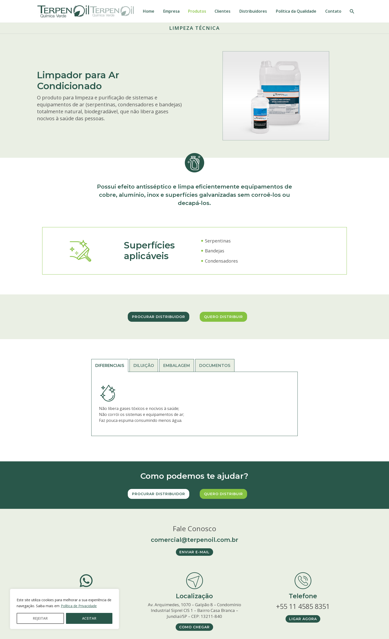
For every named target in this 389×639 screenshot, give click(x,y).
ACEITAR (89, 618)
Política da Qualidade (296, 11)
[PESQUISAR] (351, 11)
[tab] (109, 365)
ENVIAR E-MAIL (194, 552)
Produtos (197, 11)
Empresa (171, 11)
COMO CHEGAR (194, 627)
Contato (333, 11)
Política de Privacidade (79, 605)
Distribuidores (253, 11)
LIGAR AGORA (303, 619)
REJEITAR (40, 618)
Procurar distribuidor (158, 317)
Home (148, 11)
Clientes (222, 11)
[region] (64, 609)
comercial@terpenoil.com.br (194, 539)
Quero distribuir (223, 317)
